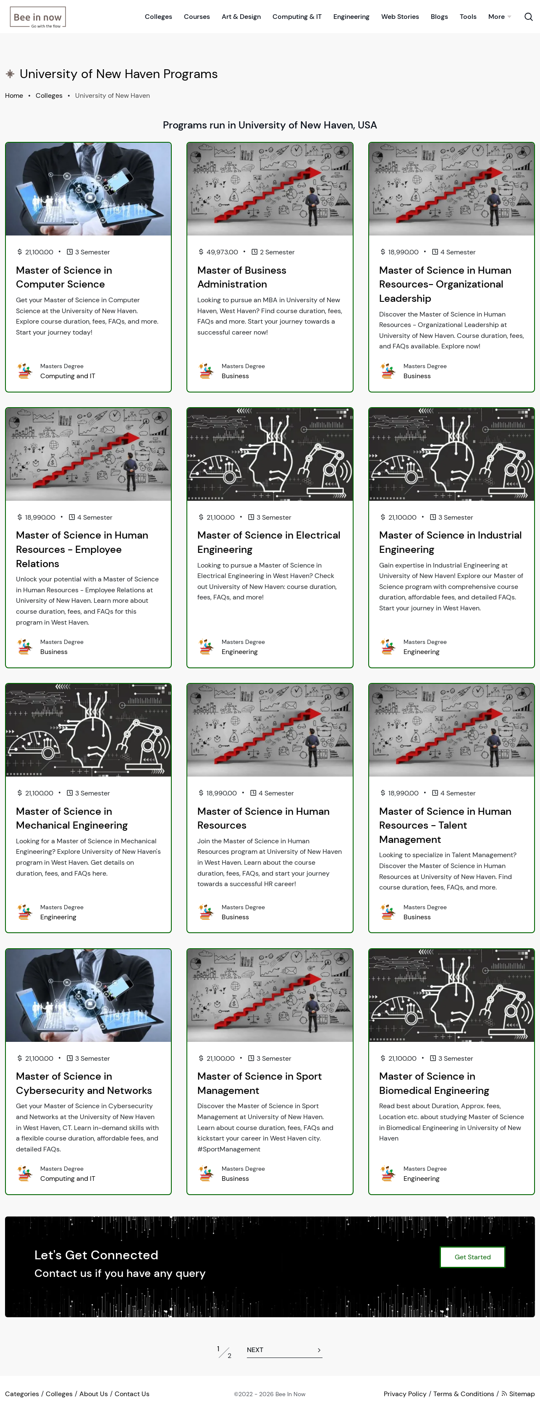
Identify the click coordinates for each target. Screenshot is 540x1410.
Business (235, 375)
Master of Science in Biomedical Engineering (434, 1083)
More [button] (496, 16)
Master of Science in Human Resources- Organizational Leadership (445, 284)
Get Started (473, 1257)
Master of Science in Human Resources (263, 818)
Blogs (439, 16)
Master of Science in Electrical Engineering (269, 542)
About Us (93, 1393)
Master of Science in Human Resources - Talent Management (445, 825)
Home (14, 95)
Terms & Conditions (463, 1393)
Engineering (351, 16)
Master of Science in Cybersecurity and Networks (84, 1083)
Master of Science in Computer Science (64, 277)
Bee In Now (290, 1394)
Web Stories (400, 16)
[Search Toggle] (528, 16)
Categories (22, 1393)
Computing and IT (67, 375)
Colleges (158, 16)
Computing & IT (297, 16)
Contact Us (132, 1393)
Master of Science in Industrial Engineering (450, 542)
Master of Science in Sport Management (259, 1083)
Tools (468, 16)
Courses (197, 16)
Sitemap (518, 1393)
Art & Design (241, 16)
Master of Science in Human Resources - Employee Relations (82, 549)
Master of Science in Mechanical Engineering (72, 818)
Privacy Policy (405, 1393)
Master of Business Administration (241, 277)
